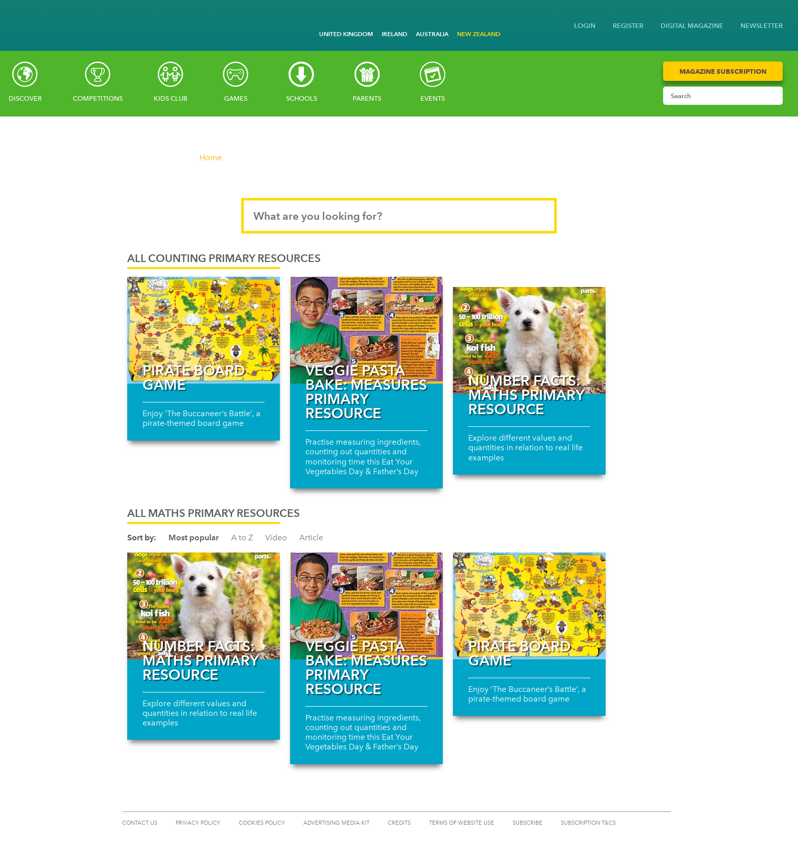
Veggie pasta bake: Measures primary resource (366, 392)
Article (311, 537)
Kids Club (170, 98)
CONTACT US (139, 823)
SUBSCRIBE (527, 823)
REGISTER (628, 26)
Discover (25, 98)
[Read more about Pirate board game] (203, 330)
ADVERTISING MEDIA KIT (336, 823)
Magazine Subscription (722, 71)
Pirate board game (193, 377)
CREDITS (399, 823)
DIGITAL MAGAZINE (692, 26)
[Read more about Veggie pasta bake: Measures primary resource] (366, 330)
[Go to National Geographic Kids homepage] (15, 17)
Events (432, 98)
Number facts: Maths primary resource (526, 395)
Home (211, 157)
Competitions (98, 98)
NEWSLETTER (761, 26)
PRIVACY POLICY (198, 823)
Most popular (193, 537)
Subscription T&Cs (588, 823)
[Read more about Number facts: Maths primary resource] (529, 340)
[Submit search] (772, 95)
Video (276, 537)
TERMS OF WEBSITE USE (461, 823)
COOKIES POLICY (262, 823)
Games (235, 98)
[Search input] (713, 95)
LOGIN (584, 26)
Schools (301, 98)
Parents (367, 98)
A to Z (242, 537)
